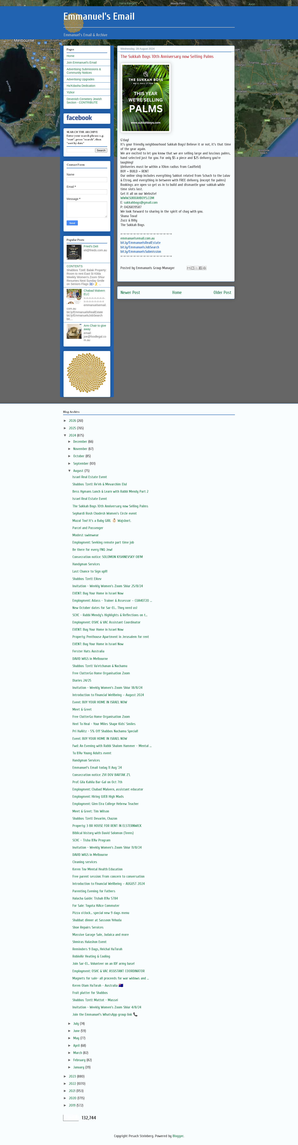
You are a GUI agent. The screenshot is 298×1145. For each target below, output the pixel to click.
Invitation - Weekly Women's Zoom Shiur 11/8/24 (107, 847)
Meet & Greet (82, 709)
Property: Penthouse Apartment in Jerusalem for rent (110, 637)
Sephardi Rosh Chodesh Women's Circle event (104, 513)
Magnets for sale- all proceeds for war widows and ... (110, 978)
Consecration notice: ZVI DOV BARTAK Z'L (101, 775)
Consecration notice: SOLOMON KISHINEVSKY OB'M (107, 557)
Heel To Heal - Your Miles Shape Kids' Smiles (104, 724)
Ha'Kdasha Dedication (81, 85)
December (80, 441)
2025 (73, 428)
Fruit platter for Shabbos (90, 993)
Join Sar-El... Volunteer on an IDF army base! (103, 963)
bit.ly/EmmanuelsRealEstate (140, 243)
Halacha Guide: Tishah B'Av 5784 (95, 898)
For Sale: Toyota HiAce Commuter (95, 905)
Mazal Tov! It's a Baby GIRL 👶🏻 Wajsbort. (101, 520)
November (80, 449)
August (78, 471)
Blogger (178, 1136)
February (80, 1060)
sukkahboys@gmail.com (141, 202)
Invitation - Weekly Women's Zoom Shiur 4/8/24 (106, 1007)
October (79, 456)
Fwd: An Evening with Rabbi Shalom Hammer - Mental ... (111, 746)
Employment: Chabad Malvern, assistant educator (107, 789)
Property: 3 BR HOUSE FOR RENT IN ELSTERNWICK (107, 826)
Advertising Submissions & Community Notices (84, 70)
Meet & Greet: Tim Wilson (90, 811)
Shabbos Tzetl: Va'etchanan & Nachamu (99, 666)
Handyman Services (86, 564)
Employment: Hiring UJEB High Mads (98, 796)
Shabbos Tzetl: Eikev (86, 579)
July (76, 1023)
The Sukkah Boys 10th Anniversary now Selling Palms (110, 506)
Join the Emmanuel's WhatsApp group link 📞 (105, 1014)
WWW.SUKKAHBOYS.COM (137, 198)
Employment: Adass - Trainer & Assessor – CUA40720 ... (112, 600)
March (78, 1053)
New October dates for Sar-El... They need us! (104, 608)
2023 (73, 1076)
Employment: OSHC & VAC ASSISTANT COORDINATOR (108, 971)
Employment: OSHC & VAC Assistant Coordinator (106, 622)
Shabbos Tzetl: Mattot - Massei (95, 1000)
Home (177, 292)
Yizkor (70, 92)
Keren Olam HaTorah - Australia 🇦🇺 (97, 985)
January (79, 1067)
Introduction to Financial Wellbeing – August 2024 (108, 695)
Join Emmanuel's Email (82, 62)
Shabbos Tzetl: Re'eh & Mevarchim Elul (99, 484)
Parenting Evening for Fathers (93, 891)
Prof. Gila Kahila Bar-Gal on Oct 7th (97, 782)
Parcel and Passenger (87, 528)
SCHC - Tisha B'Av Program (91, 840)
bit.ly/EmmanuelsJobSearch (139, 247)
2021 (72, 1091)
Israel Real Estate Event (89, 477)
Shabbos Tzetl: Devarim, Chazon (94, 818)
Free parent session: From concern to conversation (108, 876)
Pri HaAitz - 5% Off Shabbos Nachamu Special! (105, 731)
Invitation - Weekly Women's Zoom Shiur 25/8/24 (107, 586)
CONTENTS (75, 266)
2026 (73, 421)
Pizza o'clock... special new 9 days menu (100, 913)
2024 (73, 435)
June (77, 1031)
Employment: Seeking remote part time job (103, 542)
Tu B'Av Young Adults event (91, 753)
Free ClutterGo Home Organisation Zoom (101, 673)
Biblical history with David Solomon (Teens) (103, 833)
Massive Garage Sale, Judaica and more (100, 934)
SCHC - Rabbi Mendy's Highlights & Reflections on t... (109, 615)
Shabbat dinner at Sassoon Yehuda (96, 920)
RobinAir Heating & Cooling (91, 956)
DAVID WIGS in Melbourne (90, 659)
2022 (73, 1083)
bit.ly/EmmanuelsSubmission (140, 251)
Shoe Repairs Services (87, 927)
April (77, 1045)
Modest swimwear (85, 535)
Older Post (222, 292)
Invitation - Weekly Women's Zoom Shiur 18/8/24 (107, 688)
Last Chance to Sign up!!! (89, 571)
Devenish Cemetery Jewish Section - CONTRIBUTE (84, 100)
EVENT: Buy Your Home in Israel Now (97, 593)
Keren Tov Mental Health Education (97, 869)
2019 (73, 1105)
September (81, 463)
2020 (73, 1098)
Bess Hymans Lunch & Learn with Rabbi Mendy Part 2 (110, 491)
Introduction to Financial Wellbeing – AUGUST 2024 (108, 884)
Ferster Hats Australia (88, 651)
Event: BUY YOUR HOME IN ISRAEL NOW (99, 702)
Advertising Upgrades (80, 79)
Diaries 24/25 (81, 680)
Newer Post (130, 292)
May (76, 1038)
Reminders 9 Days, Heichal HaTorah (97, 949)
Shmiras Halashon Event (89, 942)
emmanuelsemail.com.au (137, 238)
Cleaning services (84, 862)
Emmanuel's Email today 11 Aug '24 (97, 767)
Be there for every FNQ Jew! (92, 549)
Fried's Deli (91, 246)
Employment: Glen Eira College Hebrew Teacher (105, 804)
